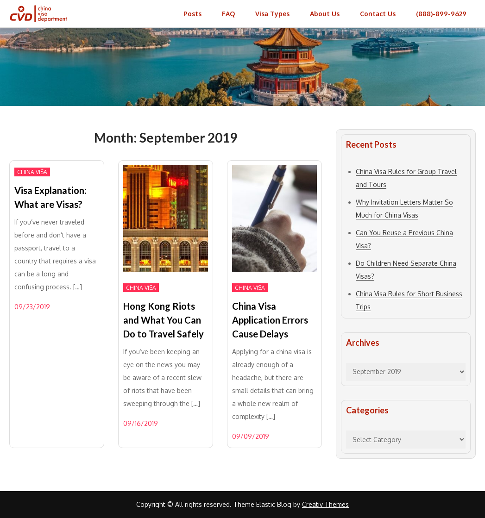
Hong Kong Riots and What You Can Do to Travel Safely (163, 319)
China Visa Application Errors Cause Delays (270, 319)
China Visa (32, 172)
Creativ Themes (325, 504)
